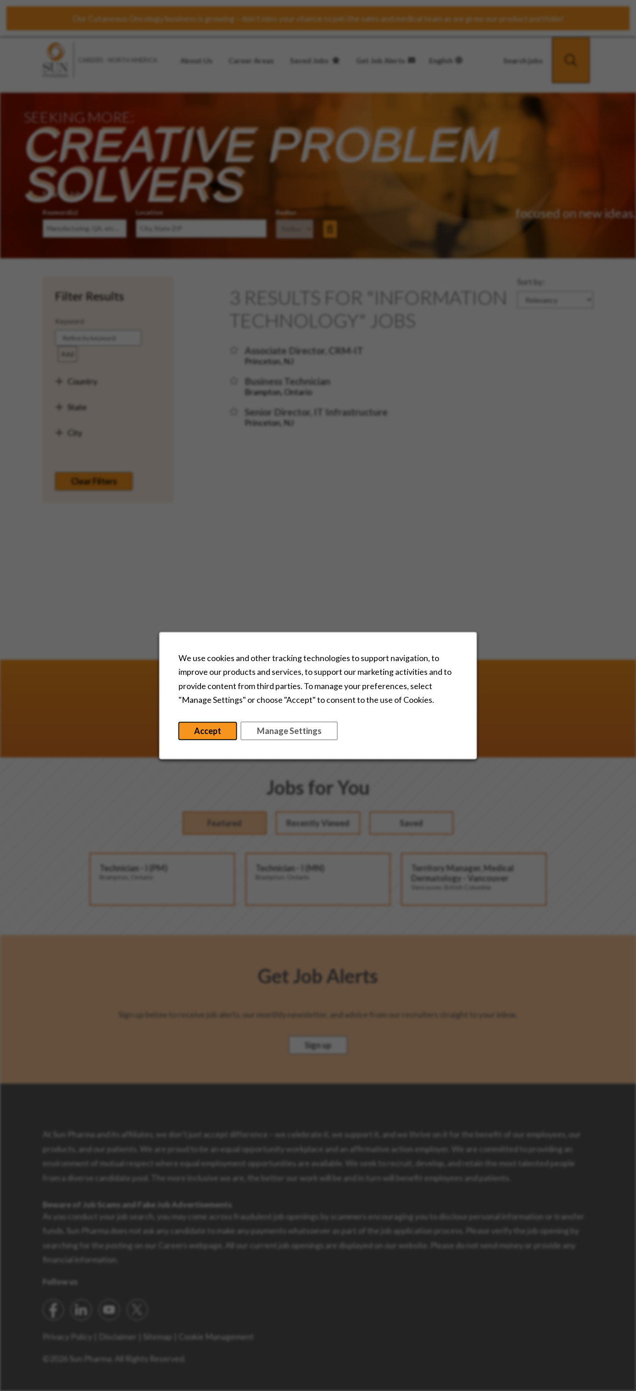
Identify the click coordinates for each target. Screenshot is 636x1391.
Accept (207, 731)
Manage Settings (289, 731)
